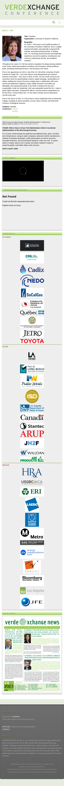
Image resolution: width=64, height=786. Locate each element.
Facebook (15, 716)
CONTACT (6, 729)
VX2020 (15, 111)
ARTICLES (6, 727)
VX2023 (15, 109)
